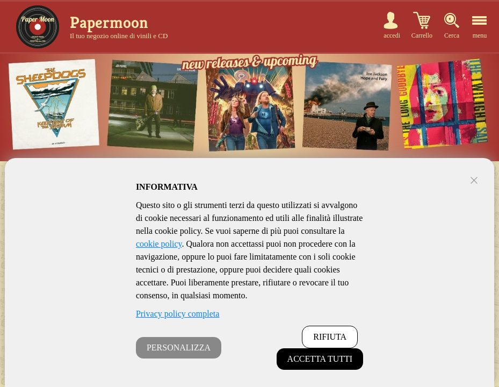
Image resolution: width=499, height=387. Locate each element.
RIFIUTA (329, 336)
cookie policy (159, 243)
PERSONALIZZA (179, 347)
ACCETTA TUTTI (320, 358)
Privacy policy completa (178, 313)
